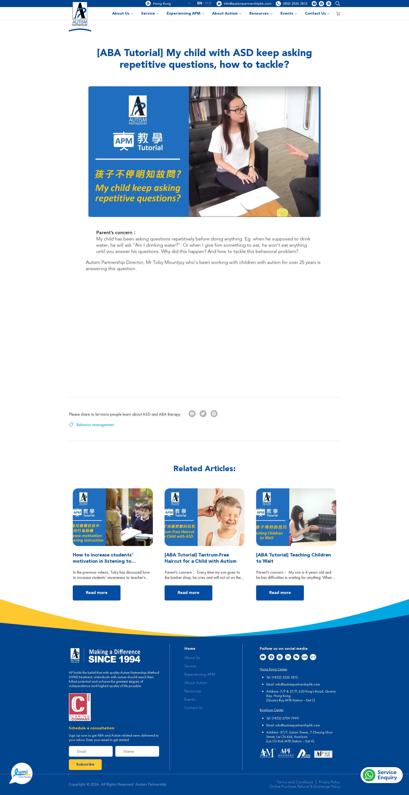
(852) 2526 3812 (295, 4)
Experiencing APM (185, 13)
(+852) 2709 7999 (285, 718)
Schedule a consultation (91, 728)
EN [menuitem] (199, 3)
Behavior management (95, 424)
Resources (261, 13)
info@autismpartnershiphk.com (247, 4)
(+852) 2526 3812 (285, 677)
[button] (336, 3)
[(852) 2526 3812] (278, 3)
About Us (122, 13)
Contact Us (317, 13)
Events (288, 13)
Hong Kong (171, 4)
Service (150, 13)
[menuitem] (200, 3)
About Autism (227, 13)
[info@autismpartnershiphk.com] (219, 3)
